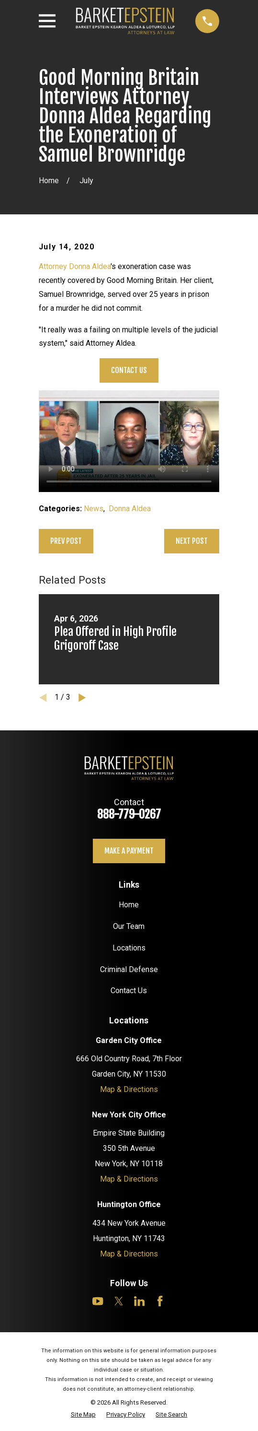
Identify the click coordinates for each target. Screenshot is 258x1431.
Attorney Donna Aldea (75, 266)
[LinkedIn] (139, 1301)
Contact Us (129, 370)
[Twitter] (118, 1301)
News (93, 508)
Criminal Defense (129, 969)
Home (129, 904)
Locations (129, 947)
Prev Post (66, 541)
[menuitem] (83, 1414)
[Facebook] (160, 1301)
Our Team (129, 926)
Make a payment (129, 851)
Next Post (192, 541)
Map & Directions (129, 1089)
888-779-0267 (129, 814)
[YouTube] (97, 1301)
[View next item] (82, 697)
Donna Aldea (130, 508)
